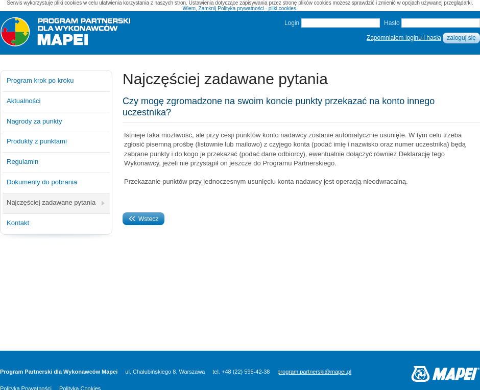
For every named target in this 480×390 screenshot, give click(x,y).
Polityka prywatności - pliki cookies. (257, 8)
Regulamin (22, 161)
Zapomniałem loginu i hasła (404, 37)
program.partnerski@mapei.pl (314, 372)
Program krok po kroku (40, 80)
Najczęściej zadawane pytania (51, 202)
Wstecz (143, 219)
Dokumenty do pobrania (42, 182)
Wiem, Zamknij (199, 8)
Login (291, 23)
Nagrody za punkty (34, 121)
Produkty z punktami (37, 141)
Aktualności (23, 101)
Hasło (392, 23)
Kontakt (18, 223)
